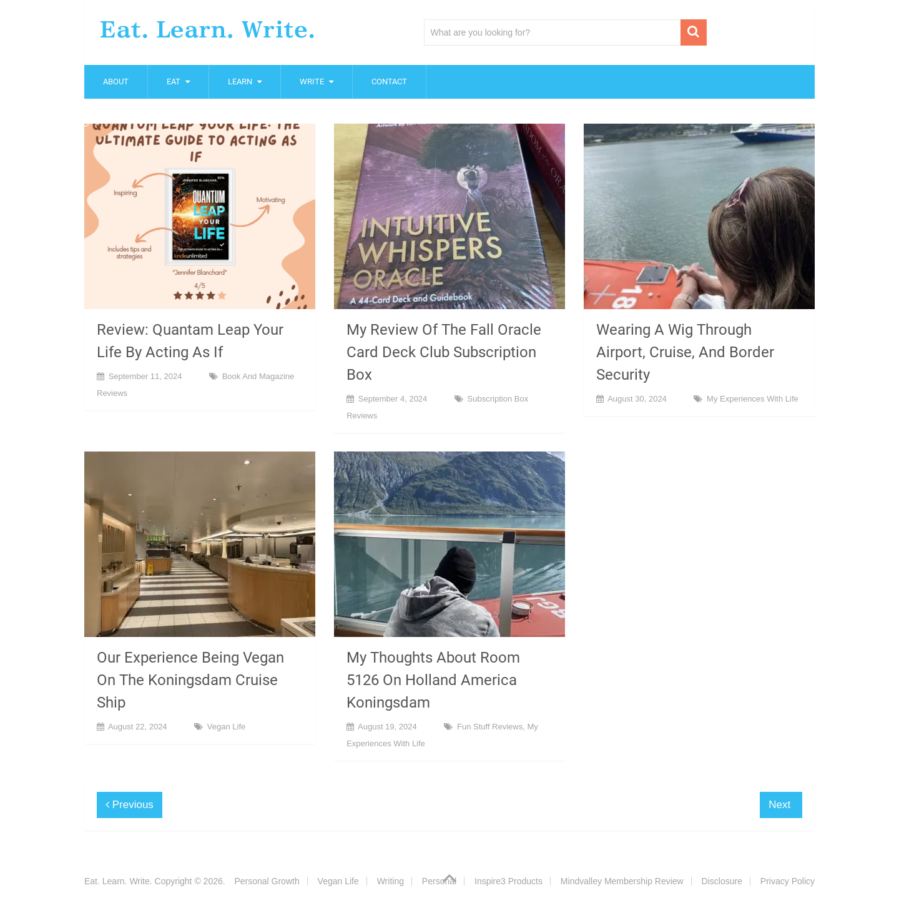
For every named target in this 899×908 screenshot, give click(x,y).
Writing (390, 881)
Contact (389, 81)
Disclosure (722, 881)
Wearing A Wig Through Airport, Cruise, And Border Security (685, 352)
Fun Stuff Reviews (490, 726)
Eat (173, 81)
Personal (439, 881)
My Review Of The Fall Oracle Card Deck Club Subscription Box (443, 352)
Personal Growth (266, 881)
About (116, 81)
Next (781, 805)
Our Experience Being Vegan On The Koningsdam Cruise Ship (190, 680)
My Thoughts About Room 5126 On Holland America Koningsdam (433, 680)
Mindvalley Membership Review (622, 881)
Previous (130, 805)
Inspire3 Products (508, 881)
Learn (240, 81)
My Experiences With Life (752, 398)
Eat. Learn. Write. (207, 29)
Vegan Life (226, 726)
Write (312, 81)
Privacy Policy (787, 881)
